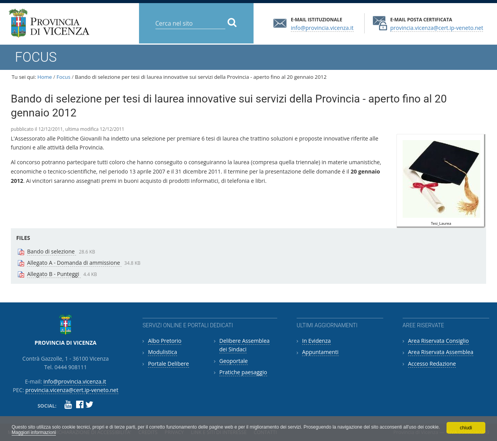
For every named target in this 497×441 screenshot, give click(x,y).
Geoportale (233, 361)
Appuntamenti (320, 352)
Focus (64, 76)
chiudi (466, 428)
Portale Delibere (168, 363)
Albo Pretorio (164, 340)
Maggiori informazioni (34, 432)
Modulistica (162, 352)
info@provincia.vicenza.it (322, 27)
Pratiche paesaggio (243, 372)
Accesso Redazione (432, 363)
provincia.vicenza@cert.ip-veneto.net (436, 27)
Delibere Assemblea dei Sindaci (244, 345)
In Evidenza (316, 340)
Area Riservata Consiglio (438, 340)
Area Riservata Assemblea (440, 352)
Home (44, 76)
